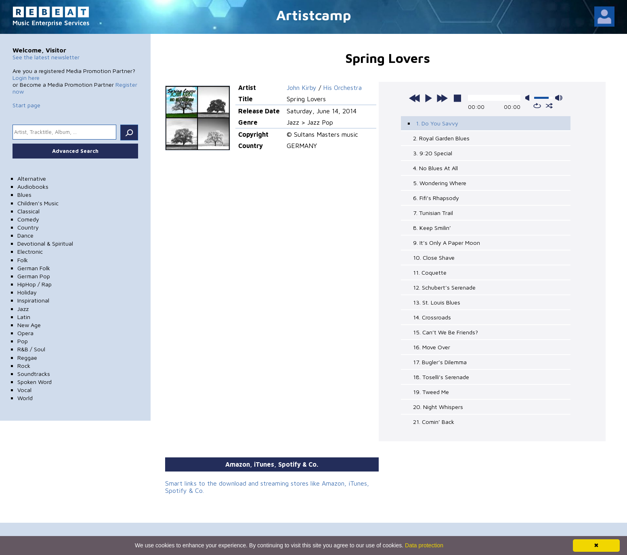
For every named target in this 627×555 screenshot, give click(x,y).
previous (414, 98)
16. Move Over (431, 347)
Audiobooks (32, 186)
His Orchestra (342, 87)
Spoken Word (34, 381)
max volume (558, 98)
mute (529, 98)
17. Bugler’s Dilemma (440, 362)
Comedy (28, 219)
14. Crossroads (432, 317)
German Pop (33, 276)
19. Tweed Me (431, 391)
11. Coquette (430, 272)
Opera (25, 333)
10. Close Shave (434, 257)
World (25, 397)
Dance (25, 235)
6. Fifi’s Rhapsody (436, 197)
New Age (29, 324)
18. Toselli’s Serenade (441, 376)
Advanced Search (75, 151)
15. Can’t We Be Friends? (445, 332)
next (442, 98)
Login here (26, 77)
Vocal (24, 389)
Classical (28, 211)
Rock (23, 365)
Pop (22, 341)
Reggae (27, 357)
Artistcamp (313, 14)
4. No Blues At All (435, 168)
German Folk (33, 268)
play (428, 98)
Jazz (23, 308)
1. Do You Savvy (437, 123)
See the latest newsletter (46, 57)
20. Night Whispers (438, 406)
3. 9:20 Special (432, 153)
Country (28, 227)
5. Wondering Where (439, 182)
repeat (537, 105)
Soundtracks (33, 373)
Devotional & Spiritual (45, 243)
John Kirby (302, 87)
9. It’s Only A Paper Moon (446, 242)
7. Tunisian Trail (433, 212)
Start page (26, 105)
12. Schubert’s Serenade (444, 287)
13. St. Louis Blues (436, 302)
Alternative (31, 178)
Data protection (424, 545)
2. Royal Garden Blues (441, 138)
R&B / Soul (31, 349)
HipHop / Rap (34, 284)
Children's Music (38, 203)
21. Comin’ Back (433, 421)
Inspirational (33, 300)
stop (457, 98)
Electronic (30, 251)
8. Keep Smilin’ (432, 227)
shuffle (549, 105)
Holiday (27, 292)
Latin (23, 316)
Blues (24, 194)
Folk (22, 260)
